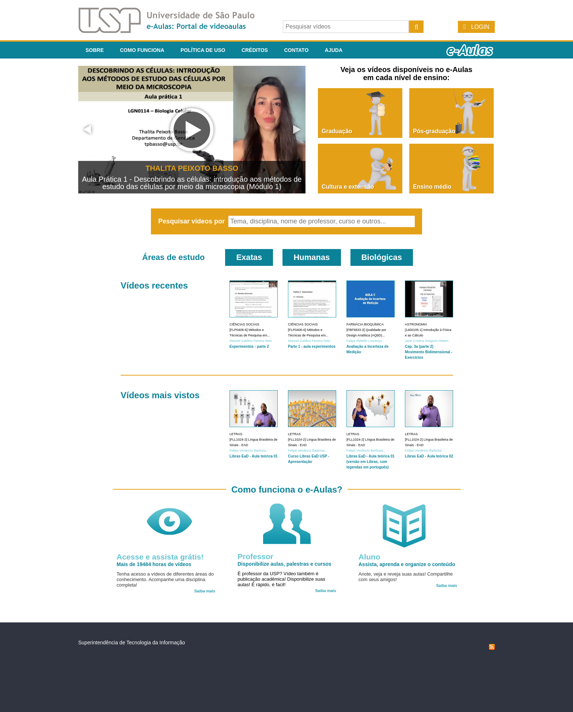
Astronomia (416, 324)
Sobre (95, 50)
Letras (235, 434)
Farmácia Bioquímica (365, 324)
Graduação (337, 131)
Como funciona (142, 50)
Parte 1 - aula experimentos (311, 346)
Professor (255, 556)
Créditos (255, 50)
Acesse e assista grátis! (160, 557)
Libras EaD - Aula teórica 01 (253, 456)
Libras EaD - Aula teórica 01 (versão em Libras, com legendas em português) (370, 461)
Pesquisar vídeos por (192, 221)
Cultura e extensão (348, 187)
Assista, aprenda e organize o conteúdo (406, 564)
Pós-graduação (434, 131)
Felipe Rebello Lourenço (364, 341)
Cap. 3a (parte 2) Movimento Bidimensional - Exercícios (428, 351)
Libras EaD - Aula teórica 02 (429, 456)
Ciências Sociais (244, 324)
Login (480, 27)
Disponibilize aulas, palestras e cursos (284, 564)
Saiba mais (204, 591)
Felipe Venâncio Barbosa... (249, 450)
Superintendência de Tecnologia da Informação (131, 642)
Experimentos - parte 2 (249, 346)
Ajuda (333, 50)
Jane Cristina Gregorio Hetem (426, 341)
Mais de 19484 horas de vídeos (154, 564)
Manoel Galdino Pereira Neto (250, 341)
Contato (296, 50)
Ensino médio (432, 187)
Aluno (369, 557)
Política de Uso (203, 50)
